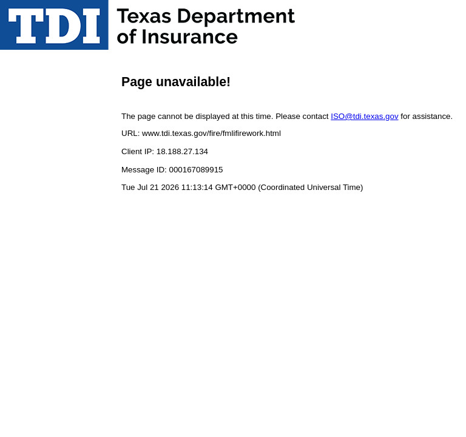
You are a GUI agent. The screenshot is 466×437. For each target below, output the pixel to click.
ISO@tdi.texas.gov (364, 116)
